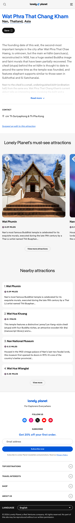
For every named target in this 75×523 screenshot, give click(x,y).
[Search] (4, 4)
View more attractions (38, 249)
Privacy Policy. (62, 455)
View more (37, 382)
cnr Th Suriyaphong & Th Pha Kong (24, 116)
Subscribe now (37, 449)
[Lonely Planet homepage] (38, 4)
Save (8, 31)
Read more (37, 98)
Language (8, 507)
